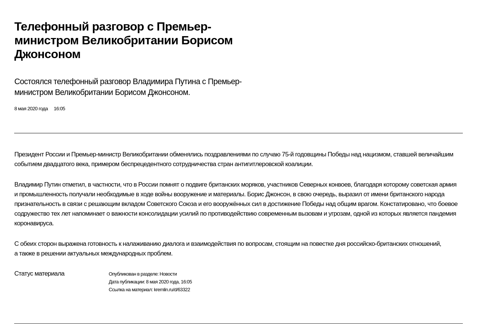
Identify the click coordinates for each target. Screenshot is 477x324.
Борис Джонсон (268, 194)
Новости (168, 274)
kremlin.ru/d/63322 (172, 289)
